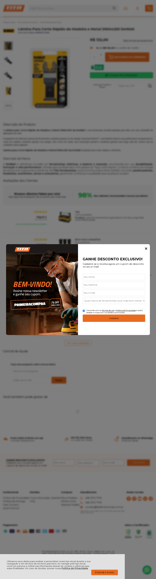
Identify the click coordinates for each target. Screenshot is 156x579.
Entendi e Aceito (104, 572)
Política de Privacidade (75, 568)
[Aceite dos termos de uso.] (84, 311)
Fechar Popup (146, 248)
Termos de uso (108, 310)
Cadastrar (114, 318)
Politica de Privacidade (126, 310)
